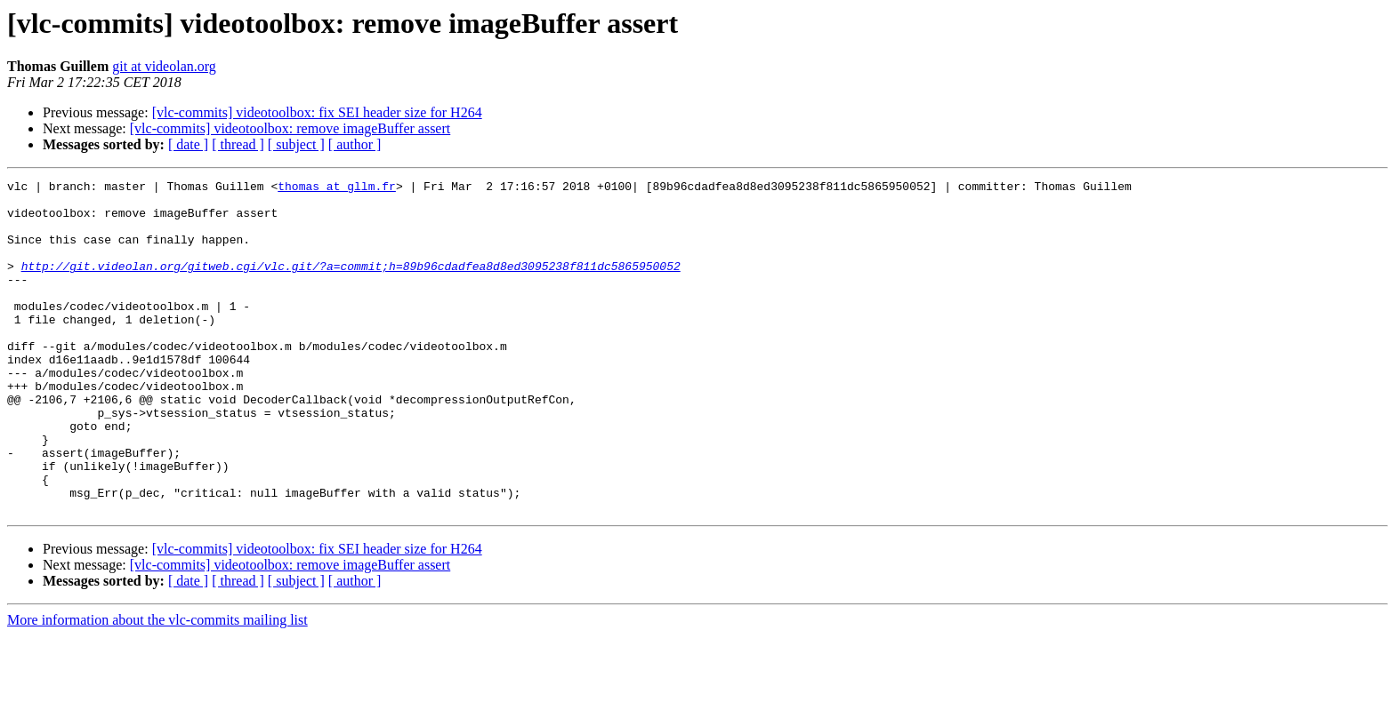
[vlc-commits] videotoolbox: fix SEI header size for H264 (317, 112)
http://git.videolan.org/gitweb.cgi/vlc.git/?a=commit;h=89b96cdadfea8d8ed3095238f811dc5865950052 (351, 284)
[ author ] (355, 144)
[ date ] (188, 144)
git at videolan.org (164, 66)
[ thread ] (238, 144)
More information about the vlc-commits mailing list (157, 686)
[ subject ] (296, 144)
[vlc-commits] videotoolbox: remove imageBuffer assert (290, 128)
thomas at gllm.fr (337, 188)
